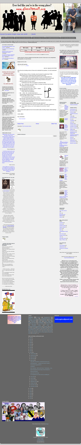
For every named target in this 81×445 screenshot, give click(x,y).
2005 (31, 337)
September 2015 (34, 381)
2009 (31, 342)
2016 (31, 388)
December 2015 (34, 386)
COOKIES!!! (32, 366)
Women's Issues (73, 143)
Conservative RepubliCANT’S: (35, 364)
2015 (31, 352)
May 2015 (32, 360)
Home (3, 37)
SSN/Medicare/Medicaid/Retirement (74, 135)
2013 (31, 349)
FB (39, 320)
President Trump (73, 126)
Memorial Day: (66, 156)
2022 (31, 398)
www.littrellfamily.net (40, 440)
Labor (71, 122)
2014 (31, 350)
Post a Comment (22, 118)
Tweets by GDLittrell (74, 104)
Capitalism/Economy (74, 113)
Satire (71, 137)
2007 (31, 339)
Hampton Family (63, 225)
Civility (71, 116)
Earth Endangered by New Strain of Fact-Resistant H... (40, 369)
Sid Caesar (7, 90)
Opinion (61, 217)
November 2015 (34, 384)
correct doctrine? (6, 190)
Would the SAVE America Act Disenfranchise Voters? (7, 52)
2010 (31, 344)
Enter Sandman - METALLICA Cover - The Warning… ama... (41, 368)
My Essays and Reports (62, 215)
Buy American (72, 110)
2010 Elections (37, 328)
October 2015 (33, 383)
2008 (31, 340)
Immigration (72, 120)
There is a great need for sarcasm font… (66, 169)
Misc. (60, 213)
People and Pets (63, 235)
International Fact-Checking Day (8, 48)
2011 (31, 345)
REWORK (44, 320)
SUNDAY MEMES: (66, 119)
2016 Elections (49, 322)
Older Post (54, 123)
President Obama (73, 124)
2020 (31, 394)
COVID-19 (72, 112)
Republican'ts (72, 130)
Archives (33, 327)
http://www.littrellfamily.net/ (69, 257)
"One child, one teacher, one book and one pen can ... (40, 361)
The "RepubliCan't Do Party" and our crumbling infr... (40, 374)
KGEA (61, 229)
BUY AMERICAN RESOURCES (52, 37)
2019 (31, 393)
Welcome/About (10, 37)
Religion (71, 129)
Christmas (61, 222)
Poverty (33, 333)
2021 (31, 396)
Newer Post (20, 123)
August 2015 (33, 379)
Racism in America (73, 127)
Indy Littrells (34, 332)
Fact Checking (62, 245)
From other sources (63, 210)
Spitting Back (62, 246)
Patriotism (72, 123)
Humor (27, 65)
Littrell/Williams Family (64, 231)
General (61, 224)
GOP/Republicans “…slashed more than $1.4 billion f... (40, 363)
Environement (72, 117)
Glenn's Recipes (40, 438)
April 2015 (33, 358)
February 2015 (33, 355)
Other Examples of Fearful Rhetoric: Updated (66, 107)
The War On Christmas (64, 248)
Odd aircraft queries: (34, 371)
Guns (71, 119)
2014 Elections (49, 332)
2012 (31, 347)
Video (61, 236)
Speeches (72, 138)
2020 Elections (73, 109)
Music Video (62, 233)
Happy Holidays (62, 227)
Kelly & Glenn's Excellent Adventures (23, 37)
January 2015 (33, 353)
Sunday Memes (73, 141)
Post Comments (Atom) (27, 126)
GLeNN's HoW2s (40, 439)
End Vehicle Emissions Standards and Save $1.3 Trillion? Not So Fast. (8, 55)
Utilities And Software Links (38, 37)
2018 (31, 391)
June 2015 (33, 376)
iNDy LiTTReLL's (63, 239)
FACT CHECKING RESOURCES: (68, 37)
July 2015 (32, 378)
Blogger (47, 423)
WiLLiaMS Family (63, 238)
